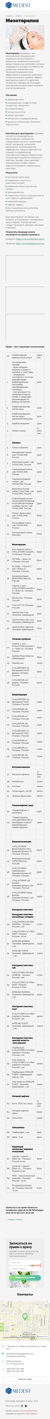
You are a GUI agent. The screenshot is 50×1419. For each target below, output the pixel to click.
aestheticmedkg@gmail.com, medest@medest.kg (20, 1354)
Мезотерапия (30, 16)
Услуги (18, 16)
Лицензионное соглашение (29, 1336)
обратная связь (25, 1379)
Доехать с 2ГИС (43, 1336)
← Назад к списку (14, 1219)
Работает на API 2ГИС (30, 1334)
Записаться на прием (25, 1278)
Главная (9, 16)
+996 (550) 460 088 (15, 1368)
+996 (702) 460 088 (15, 1371)
